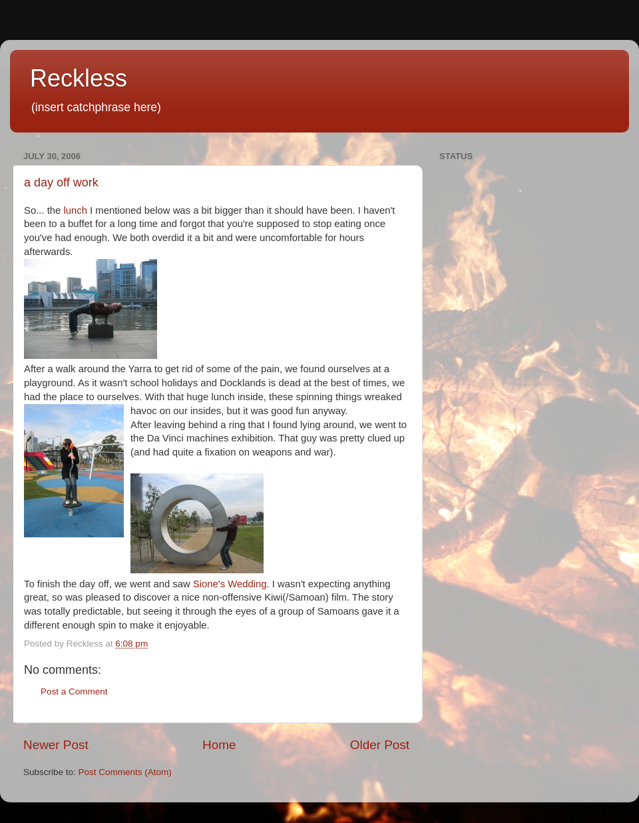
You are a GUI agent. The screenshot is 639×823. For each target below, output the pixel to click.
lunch (75, 210)
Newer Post (56, 745)
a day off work (61, 182)
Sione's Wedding (230, 584)
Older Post (379, 745)
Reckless (78, 78)
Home (219, 745)
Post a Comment (74, 691)
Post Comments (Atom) (125, 772)
